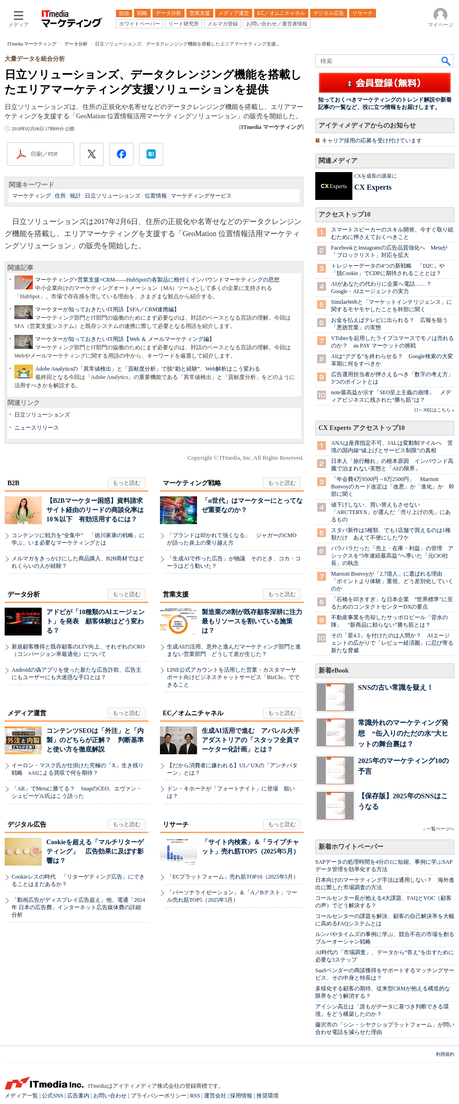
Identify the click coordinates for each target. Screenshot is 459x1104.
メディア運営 (26, 713)
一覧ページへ (440, 828)
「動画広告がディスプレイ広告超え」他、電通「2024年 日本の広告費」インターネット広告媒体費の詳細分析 (78, 907)
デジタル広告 (26, 824)
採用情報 (241, 1095)
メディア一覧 (21, 1095)
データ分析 (23, 594)
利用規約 (445, 1054)
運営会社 (215, 1095)
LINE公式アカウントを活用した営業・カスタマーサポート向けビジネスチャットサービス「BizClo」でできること (233, 677)
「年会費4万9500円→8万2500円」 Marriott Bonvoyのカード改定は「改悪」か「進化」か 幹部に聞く (392, 486)
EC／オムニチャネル (193, 713)
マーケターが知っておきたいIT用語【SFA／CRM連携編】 (107, 309)
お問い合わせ (110, 1095)
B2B (13, 483)
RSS (195, 1095)
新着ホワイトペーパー (351, 846)
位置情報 (156, 196)
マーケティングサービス (201, 196)
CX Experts (372, 187)
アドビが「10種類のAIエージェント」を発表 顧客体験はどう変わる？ (95, 621)
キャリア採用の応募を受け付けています (372, 140)
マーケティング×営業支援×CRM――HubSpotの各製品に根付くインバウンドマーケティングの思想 (157, 279)
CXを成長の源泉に (375, 176)
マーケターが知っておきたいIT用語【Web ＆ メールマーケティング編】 (125, 339)
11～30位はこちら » (434, 409)
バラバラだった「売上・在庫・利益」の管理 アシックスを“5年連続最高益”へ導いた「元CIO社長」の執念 (392, 555)
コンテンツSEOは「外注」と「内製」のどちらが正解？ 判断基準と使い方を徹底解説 (95, 740)
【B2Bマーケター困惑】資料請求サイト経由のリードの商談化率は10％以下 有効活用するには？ (95, 510)
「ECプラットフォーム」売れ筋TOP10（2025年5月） (233, 876)
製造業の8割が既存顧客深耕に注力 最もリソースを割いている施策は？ (255, 621)
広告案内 (78, 1095)
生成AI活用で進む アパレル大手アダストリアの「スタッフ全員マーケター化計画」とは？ (251, 740)
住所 (60, 196)
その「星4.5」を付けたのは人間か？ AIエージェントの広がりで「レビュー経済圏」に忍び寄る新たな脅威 (392, 643)
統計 (75, 196)
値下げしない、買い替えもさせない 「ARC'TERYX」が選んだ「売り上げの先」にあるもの (391, 512)
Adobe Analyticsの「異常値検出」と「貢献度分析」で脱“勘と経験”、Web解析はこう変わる (147, 369)
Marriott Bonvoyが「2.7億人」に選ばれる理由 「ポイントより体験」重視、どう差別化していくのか (392, 581)
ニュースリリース (36, 427)
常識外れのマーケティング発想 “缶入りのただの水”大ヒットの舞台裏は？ (403, 733)
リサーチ (176, 824)
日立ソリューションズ (112, 196)
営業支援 (176, 594)
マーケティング (31, 196)
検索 (446, 60)
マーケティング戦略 (192, 483)
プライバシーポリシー (158, 1095)
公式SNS (52, 1095)
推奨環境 (267, 1095)
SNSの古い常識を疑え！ (396, 687)
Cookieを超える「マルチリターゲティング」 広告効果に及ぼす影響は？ (95, 851)
